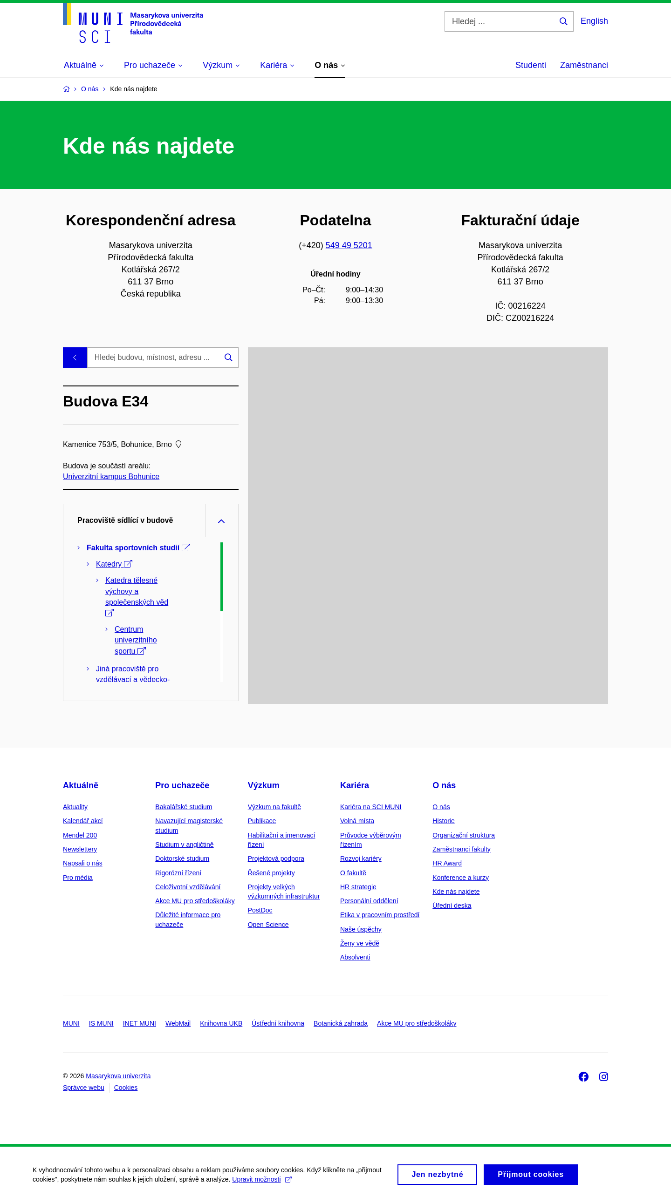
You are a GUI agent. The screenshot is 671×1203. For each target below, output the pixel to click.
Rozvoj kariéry (361, 858)
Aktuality (75, 807)
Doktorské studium (182, 858)
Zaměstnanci (584, 65)
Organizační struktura (463, 835)
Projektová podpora (276, 858)
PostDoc (260, 910)
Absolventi (355, 957)
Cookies (126, 1087)
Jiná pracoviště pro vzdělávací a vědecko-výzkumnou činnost (133, 679)
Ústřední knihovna (278, 1023)
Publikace (262, 821)
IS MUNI (101, 1023)
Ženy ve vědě (359, 943)
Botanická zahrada (341, 1023)
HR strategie (358, 887)
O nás (444, 785)
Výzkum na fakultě (274, 807)
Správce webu (83, 1087)
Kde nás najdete (455, 891)
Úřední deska (451, 905)
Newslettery (80, 849)
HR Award (447, 863)
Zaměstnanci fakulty (461, 849)
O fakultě (353, 873)
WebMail (178, 1023)
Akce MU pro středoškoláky (194, 901)
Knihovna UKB (221, 1023)
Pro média (78, 877)
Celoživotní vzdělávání (187, 887)
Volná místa (357, 821)
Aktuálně (80, 785)
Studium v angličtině (184, 844)
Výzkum (264, 785)
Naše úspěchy (361, 929)
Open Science (268, 924)
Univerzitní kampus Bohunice (111, 476)
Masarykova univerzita (118, 1076)
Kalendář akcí (83, 821)
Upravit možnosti (261, 1185)
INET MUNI (139, 1023)
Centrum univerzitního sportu (136, 640)
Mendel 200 (80, 835)
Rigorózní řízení (178, 873)
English (594, 21)
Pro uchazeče (182, 785)
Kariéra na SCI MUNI (370, 807)
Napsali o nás (83, 863)
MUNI (71, 1023)
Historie (443, 821)
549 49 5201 (349, 245)
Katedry (114, 564)
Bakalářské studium (183, 807)
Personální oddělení (369, 901)
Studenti (530, 65)
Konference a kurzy (460, 877)
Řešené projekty (271, 873)
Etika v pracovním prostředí (379, 915)
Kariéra (354, 785)
